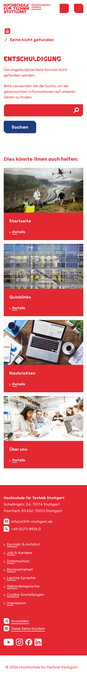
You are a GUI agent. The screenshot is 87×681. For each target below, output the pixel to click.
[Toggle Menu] (78, 8)
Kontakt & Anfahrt (23, 544)
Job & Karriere (19, 552)
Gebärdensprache (23, 586)
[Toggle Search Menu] (64, 8)
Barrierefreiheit (20, 569)
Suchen (20, 127)
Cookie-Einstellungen (25, 594)
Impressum (16, 602)
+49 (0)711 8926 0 (26, 529)
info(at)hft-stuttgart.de (31, 521)
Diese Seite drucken (28, 628)
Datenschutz (18, 561)
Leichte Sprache (21, 577)
